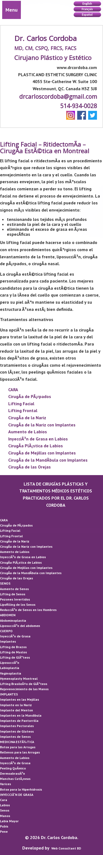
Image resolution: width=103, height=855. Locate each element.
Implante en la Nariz (16, 705)
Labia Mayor (9, 821)
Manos (5, 816)
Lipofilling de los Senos (17, 604)
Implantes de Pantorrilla (19, 721)
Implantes (8, 641)
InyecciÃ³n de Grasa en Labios (38, 439)
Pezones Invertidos (15, 599)
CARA (13, 389)
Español (87, 15)
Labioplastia (9, 668)
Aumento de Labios (27, 431)
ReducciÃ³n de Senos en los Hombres (28, 610)
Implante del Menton (16, 710)
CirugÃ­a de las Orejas (29, 467)
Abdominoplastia (13, 620)
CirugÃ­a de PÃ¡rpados (29, 396)
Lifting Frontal (22, 410)
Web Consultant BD (66, 848)
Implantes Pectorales (17, 726)
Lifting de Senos (12, 594)
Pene (4, 831)
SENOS (5, 583)
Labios (5, 805)
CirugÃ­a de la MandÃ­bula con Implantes (48, 460)
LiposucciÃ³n (9, 663)
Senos (4, 810)
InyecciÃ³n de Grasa (15, 636)
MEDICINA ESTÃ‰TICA (17, 742)
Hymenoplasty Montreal (19, 678)
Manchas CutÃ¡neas (15, 779)
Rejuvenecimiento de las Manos (24, 689)
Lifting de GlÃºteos (15, 657)
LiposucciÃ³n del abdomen (20, 626)
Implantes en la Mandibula (20, 715)
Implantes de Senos (15, 737)
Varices (5, 784)
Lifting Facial (21, 403)
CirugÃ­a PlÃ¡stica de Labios (35, 445)
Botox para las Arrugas (17, 747)
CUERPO (6, 631)
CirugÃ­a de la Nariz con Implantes (42, 425)
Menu (11, 10)
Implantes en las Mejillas (19, 699)
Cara (3, 800)
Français (87, 9)
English (87, 4)
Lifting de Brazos (13, 647)
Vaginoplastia (10, 673)
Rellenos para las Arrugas (20, 752)
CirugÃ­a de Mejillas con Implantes (42, 453)
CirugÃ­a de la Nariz (27, 417)
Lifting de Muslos (13, 652)
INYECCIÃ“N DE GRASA (16, 795)
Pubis (4, 826)
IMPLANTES (9, 694)
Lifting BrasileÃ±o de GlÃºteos (23, 684)
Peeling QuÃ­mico (13, 768)
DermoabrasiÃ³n (12, 773)
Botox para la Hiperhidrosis (21, 789)
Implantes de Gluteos (17, 731)
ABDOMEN (7, 615)
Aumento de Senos (14, 589)
